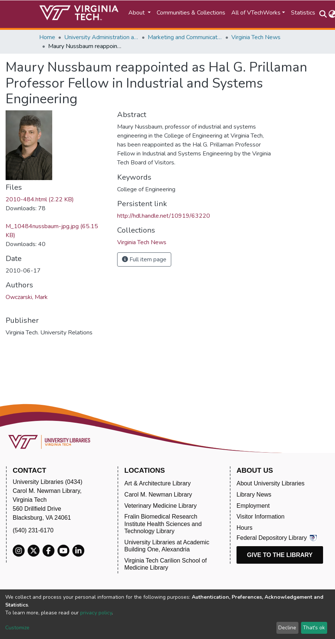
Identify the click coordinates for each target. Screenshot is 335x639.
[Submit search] (323, 14)
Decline (287, 627)
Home (47, 37)
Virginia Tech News (256, 37)
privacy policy (96, 612)
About (137, 13)
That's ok (314, 627)
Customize (17, 627)
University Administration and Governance (101, 37)
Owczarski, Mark (27, 297)
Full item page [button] (144, 259)
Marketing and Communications (185, 37)
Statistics (303, 13)
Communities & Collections (191, 13)
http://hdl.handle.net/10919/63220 (163, 216)
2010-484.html (40, 199)
